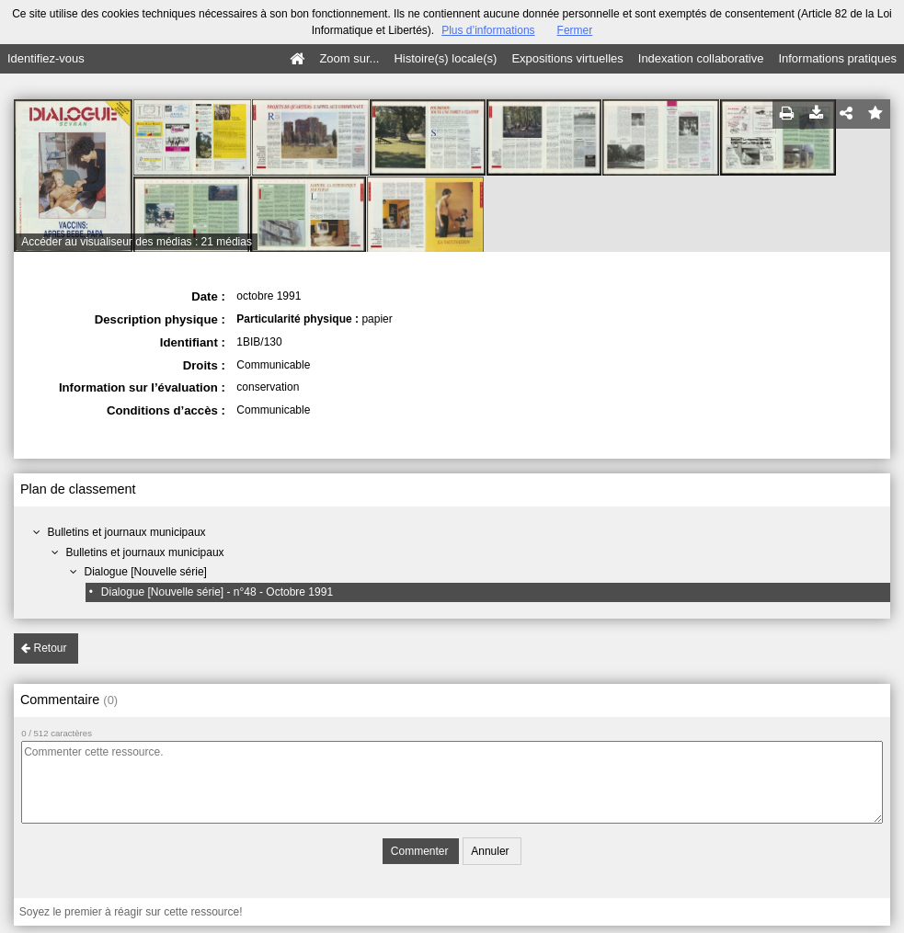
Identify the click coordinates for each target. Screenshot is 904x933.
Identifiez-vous (46, 58)
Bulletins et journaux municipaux (127, 532)
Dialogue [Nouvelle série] (146, 571)
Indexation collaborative (701, 58)
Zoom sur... (349, 58)
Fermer (575, 30)
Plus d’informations (487, 30)
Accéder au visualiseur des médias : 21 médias (136, 241)
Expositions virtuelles (567, 58)
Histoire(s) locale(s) (445, 58)
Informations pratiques (837, 58)
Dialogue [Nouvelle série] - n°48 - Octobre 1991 (217, 592)
